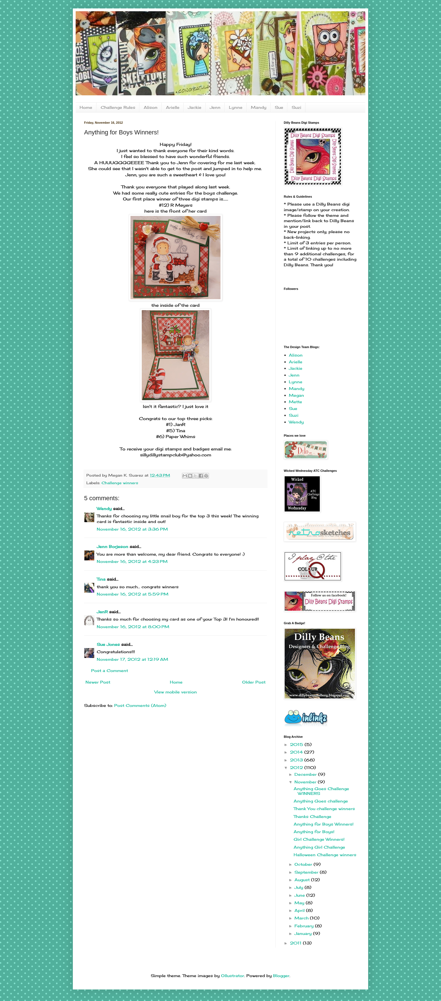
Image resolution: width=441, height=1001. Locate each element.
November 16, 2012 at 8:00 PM (133, 626)
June (300, 895)
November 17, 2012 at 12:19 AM (132, 659)
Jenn (215, 107)
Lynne (235, 107)
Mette (295, 401)
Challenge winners (120, 483)
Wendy (104, 508)
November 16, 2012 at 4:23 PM (132, 561)
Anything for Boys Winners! (324, 824)
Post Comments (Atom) (140, 705)
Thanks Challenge (312, 816)
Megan (296, 395)
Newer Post (98, 682)
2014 (297, 752)
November (306, 781)
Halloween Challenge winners (325, 854)
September (307, 872)
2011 (296, 943)
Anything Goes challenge (321, 801)
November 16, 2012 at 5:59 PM (132, 594)
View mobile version (175, 691)
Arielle (172, 107)
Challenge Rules (118, 107)
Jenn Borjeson (112, 546)
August (302, 879)
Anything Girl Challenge (319, 847)
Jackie (194, 107)
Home (86, 107)
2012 (297, 767)
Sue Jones (108, 644)
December (306, 774)
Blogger (281, 975)
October (304, 864)
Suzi (296, 107)
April (300, 910)
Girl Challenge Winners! (319, 839)
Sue (279, 107)
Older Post (254, 682)
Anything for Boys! (314, 831)
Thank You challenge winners (324, 808)
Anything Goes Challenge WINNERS (321, 791)
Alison (151, 107)
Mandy (258, 107)
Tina (101, 579)
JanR (102, 611)
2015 (297, 744)
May (300, 902)
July (299, 887)
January (303, 933)
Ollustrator (232, 975)
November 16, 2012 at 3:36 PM (132, 529)
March (302, 918)
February (304, 925)
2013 (297, 759)
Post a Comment (109, 670)
